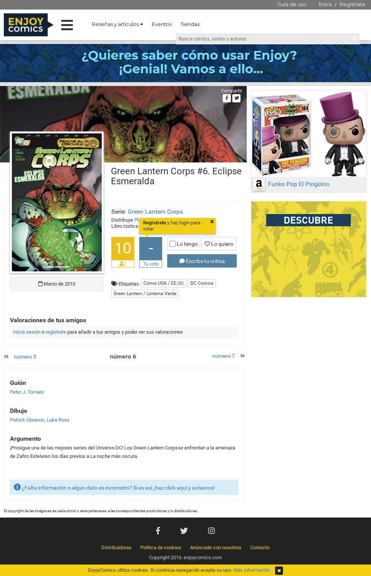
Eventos (162, 24)
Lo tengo (183, 244)
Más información (251, 570)
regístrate (56, 332)
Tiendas (190, 24)
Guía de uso (291, 4)
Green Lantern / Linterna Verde (145, 293)
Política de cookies (160, 547)
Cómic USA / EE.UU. (164, 283)
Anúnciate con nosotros (215, 547)
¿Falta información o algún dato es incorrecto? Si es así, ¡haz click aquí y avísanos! (114, 487)
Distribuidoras (116, 547)
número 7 (228, 356)
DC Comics (201, 283)
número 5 (20, 357)
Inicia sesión (27, 332)
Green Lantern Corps (155, 211)
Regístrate (352, 4)
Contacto (260, 547)
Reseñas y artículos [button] (117, 24)
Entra (325, 4)
